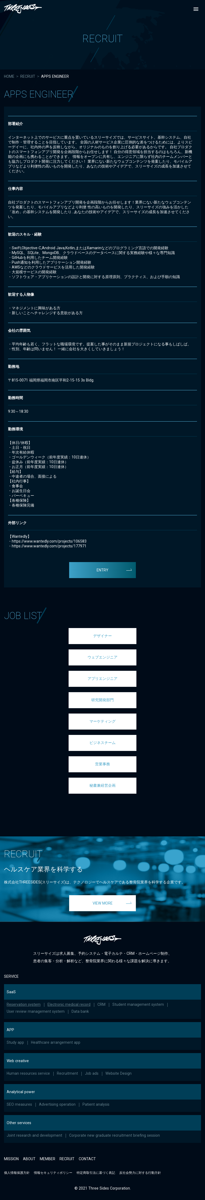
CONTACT (87, 1159)
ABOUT (29, 1159)
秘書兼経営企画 (102, 785)
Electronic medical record (69, 1004)
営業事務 (102, 764)
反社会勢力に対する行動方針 (140, 1173)
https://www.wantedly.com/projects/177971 (49, 546)
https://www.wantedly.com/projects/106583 (49, 541)
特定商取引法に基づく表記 (96, 1173)
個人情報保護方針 (17, 1173)
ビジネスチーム (102, 743)
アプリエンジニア (102, 678)
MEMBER (47, 1159)
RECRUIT (27, 76)
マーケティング (102, 721)
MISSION (11, 1159)
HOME (9, 76)
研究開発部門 (102, 700)
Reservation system (24, 1004)
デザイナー (102, 636)
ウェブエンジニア (102, 657)
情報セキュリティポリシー (53, 1173)
